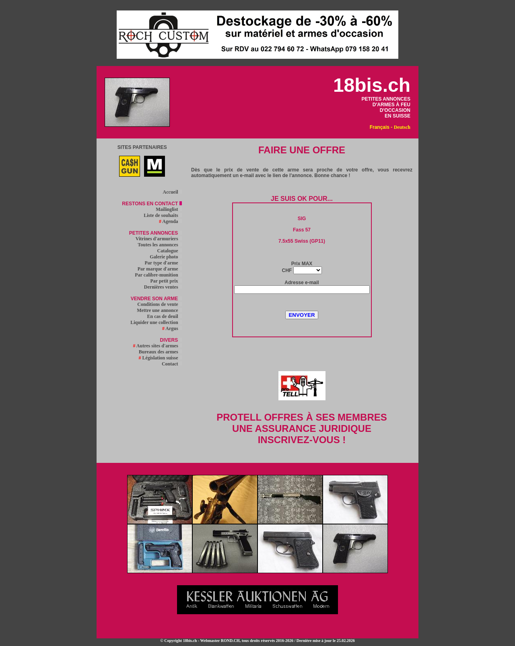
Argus (172, 328)
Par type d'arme (163, 263)
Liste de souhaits (162, 215)
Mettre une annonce (159, 310)
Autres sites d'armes (157, 346)
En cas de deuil (164, 316)
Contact (172, 364)
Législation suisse (160, 358)
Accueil (172, 192)
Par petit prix (165, 281)
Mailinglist (168, 209)
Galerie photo (165, 257)
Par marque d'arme (160, 269)
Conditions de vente (159, 304)
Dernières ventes (163, 287)
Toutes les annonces (159, 245)
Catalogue (169, 251)
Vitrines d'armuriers (159, 238)
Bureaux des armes (160, 352)
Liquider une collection (155, 322)
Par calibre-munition (158, 275)
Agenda (170, 221)
